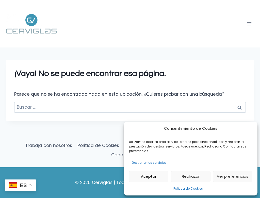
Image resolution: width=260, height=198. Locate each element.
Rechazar (191, 176)
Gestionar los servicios (149, 162)
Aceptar (148, 176)
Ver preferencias (232, 176)
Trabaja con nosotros (48, 145)
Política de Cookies (188, 188)
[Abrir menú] (249, 24)
